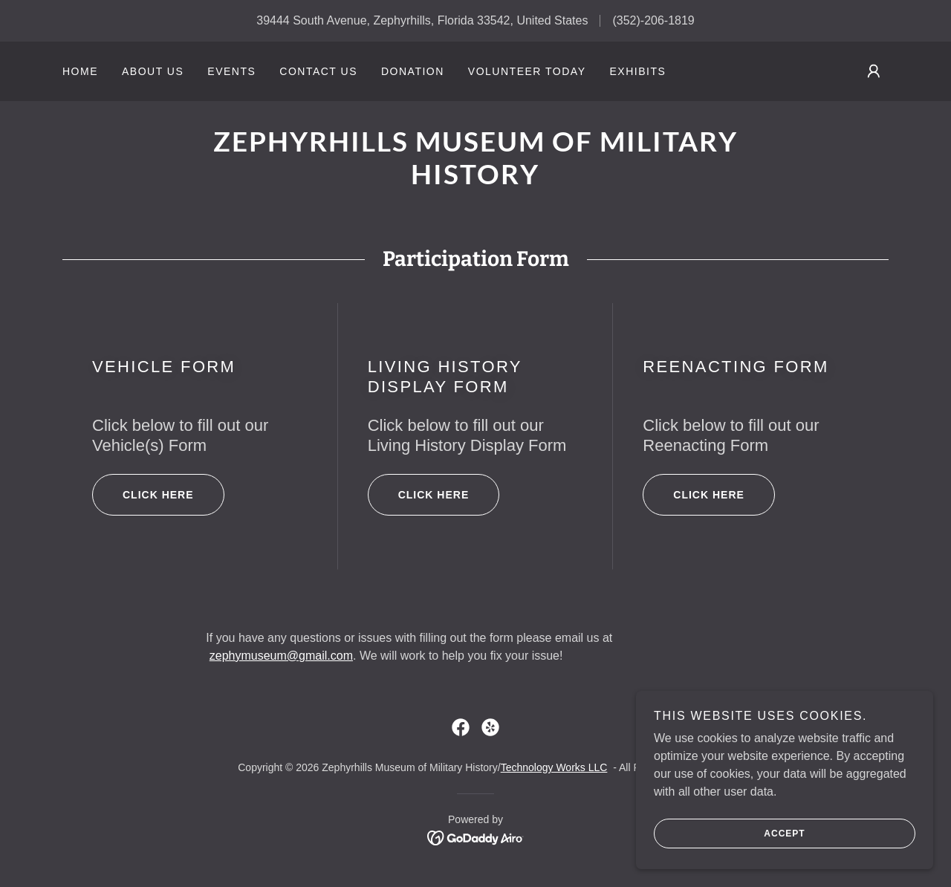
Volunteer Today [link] (527, 71)
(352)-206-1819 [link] (653, 20)
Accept (729, 854)
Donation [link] (412, 71)
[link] (475, 180)
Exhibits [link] (637, 71)
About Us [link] (153, 71)
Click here (143, 495)
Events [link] (231, 71)
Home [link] (80, 71)
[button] (874, 71)
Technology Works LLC (554, 767)
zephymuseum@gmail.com (281, 655)
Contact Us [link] (318, 71)
